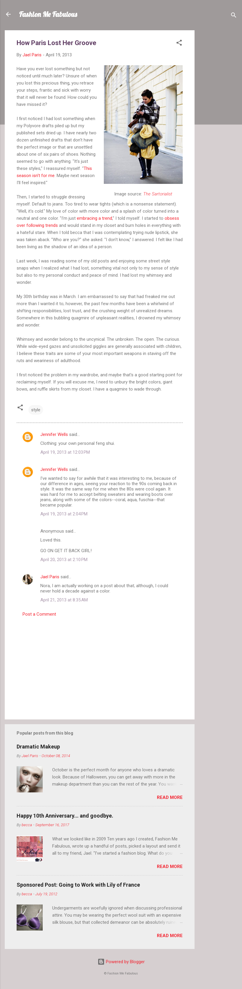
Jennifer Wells (54, 434)
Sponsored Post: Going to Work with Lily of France (78, 885)
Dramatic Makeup (38, 746)
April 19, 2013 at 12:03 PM (65, 452)
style (35, 410)
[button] (179, 43)
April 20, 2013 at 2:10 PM (63, 559)
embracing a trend (94, 218)
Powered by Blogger (121, 961)
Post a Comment (39, 614)
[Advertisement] (218, 119)
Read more (170, 797)
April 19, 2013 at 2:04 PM (63, 514)
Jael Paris (49, 576)
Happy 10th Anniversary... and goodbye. (65, 816)
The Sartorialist (157, 194)
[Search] (233, 16)
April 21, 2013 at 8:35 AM (64, 600)
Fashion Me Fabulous (48, 14)
